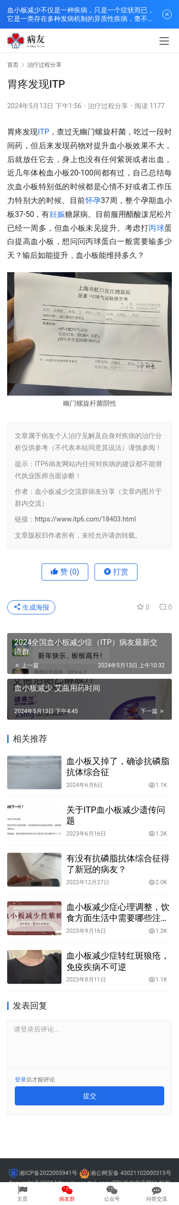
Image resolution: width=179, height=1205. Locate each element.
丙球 (156, 228)
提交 (89, 1096)
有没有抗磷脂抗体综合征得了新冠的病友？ (117, 863)
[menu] (164, 41)
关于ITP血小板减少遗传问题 (115, 815)
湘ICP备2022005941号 (48, 1173)
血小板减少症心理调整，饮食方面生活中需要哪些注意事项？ (117, 913)
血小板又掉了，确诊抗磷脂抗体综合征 (117, 766)
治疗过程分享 (108, 106)
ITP (43, 131)
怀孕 (93, 200)
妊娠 (57, 214)
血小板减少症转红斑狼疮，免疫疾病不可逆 (117, 960)
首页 (13, 64)
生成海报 (31, 607)
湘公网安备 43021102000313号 (130, 1173)
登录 (20, 1079)
